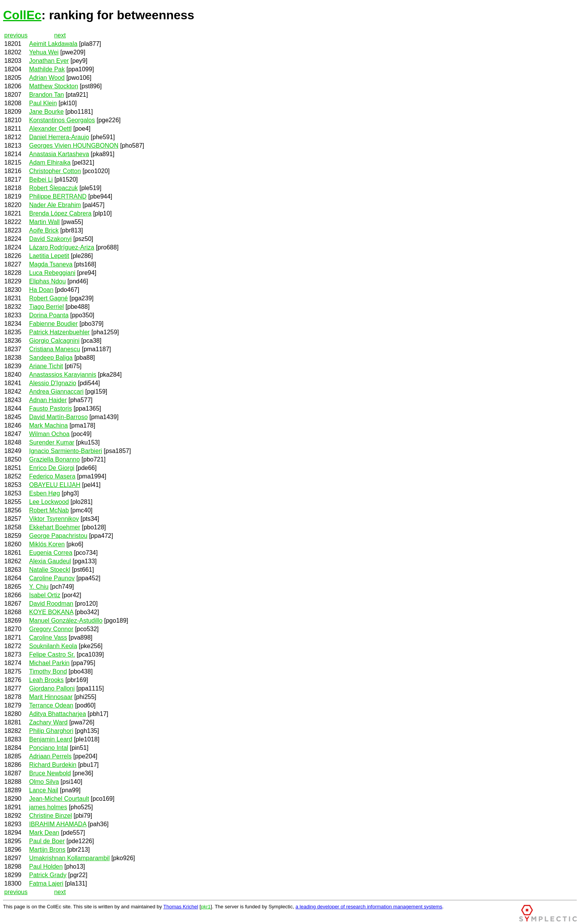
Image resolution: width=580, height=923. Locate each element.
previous (15, 35)
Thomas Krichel (180, 907)
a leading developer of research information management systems (369, 907)
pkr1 (205, 907)
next (60, 35)
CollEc (22, 15)
